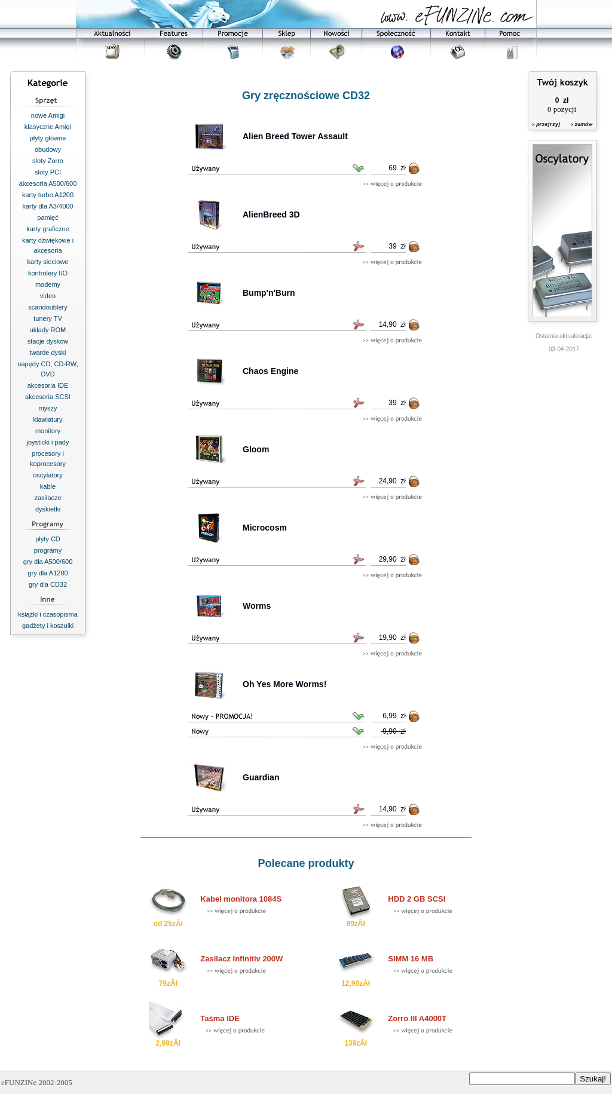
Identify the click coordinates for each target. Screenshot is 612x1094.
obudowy (48, 149)
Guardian (261, 777)
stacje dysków (47, 341)
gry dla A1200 (47, 573)
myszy (47, 408)
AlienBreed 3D (271, 214)
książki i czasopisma (48, 614)
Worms (257, 606)
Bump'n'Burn (269, 293)
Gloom (256, 449)
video (48, 295)
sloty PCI (48, 172)
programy (48, 550)
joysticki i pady (48, 442)
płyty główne (48, 138)
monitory (47, 430)
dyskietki (47, 509)
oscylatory (48, 475)
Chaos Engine (270, 371)
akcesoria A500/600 (48, 183)
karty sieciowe (47, 261)
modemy (47, 284)
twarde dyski (47, 352)
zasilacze (47, 497)
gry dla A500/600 (48, 561)
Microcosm (265, 527)
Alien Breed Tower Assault (295, 136)
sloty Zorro (47, 160)
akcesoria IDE (47, 385)
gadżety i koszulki (48, 625)
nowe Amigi (48, 115)
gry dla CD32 (48, 584)
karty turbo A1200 (48, 194)
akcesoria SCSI (48, 396)
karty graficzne (47, 228)
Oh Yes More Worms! (284, 684)
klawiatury (48, 419)
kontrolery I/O (48, 273)
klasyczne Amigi (48, 126)
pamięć (47, 217)
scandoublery (47, 307)
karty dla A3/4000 (47, 206)
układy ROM (48, 329)
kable (48, 486)
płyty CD (47, 539)
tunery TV (47, 318)
